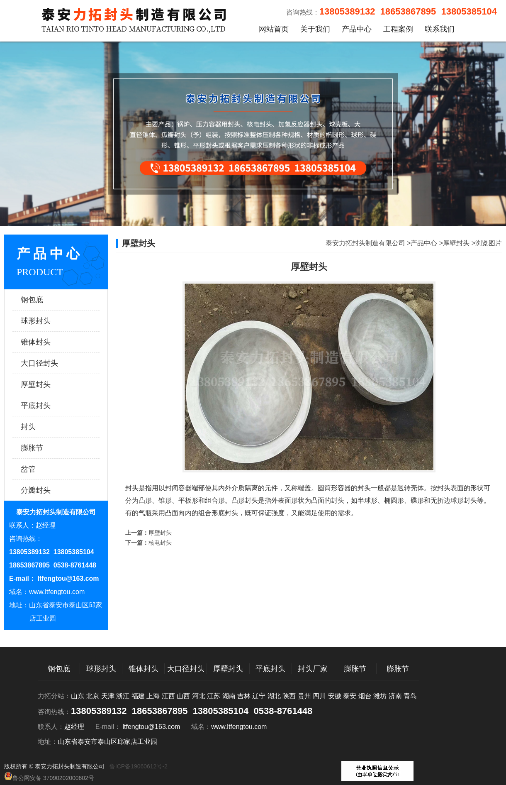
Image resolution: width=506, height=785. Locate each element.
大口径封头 (48, 363)
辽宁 (258, 695)
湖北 (274, 695)
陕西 (289, 695)
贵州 (304, 695)
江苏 (213, 695)
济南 (395, 695)
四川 (319, 695)
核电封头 (160, 542)
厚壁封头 (48, 384)
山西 (183, 695)
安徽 (334, 695)
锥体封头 (48, 342)
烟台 (365, 695)
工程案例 (398, 29)
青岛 (410, 695)
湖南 (229, 695)
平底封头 (48, 405)
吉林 (244, 695)
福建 (138, 695)
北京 (92, 695)
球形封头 (48, 321)
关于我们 (315, 29)
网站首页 (274, 29)
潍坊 (380, 695)
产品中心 (357, 29)
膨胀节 (48, 448)
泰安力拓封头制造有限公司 (365, 243)
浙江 (122, 695)
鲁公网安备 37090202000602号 (49, 776)
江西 (168, 695)
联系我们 (440, 29)
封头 (48, 426)
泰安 (349, 695)
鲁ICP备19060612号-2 (138, 766)
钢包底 (48, 299)
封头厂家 (313, 669)
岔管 (48, 469)
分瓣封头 (48, 490)
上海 (153, 695)
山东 (77, 695)
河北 (198, 695)
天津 (107, 695)
